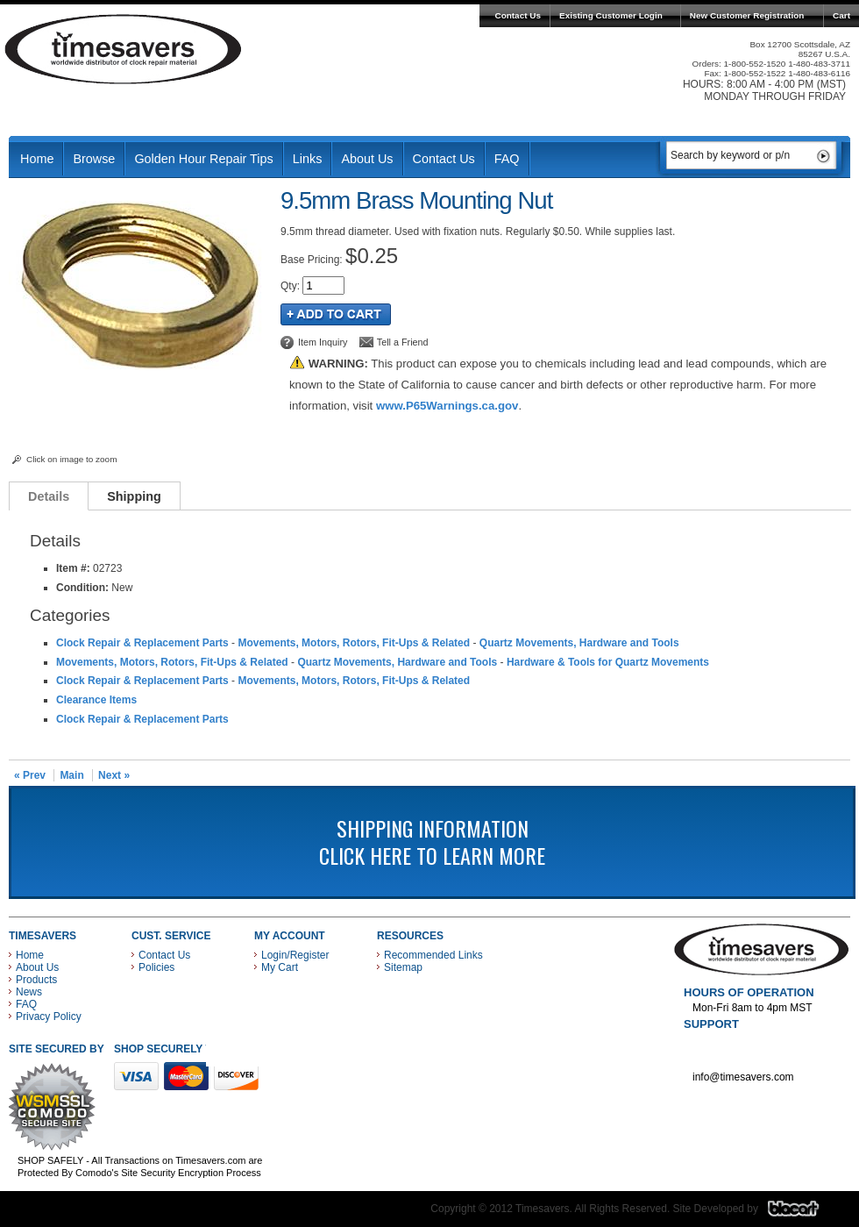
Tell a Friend (403, 342)
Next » (114, 775)
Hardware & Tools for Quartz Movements (608, 662)
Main (71, 775)
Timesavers (123, 49)
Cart (841, 15)
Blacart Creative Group (804, 1213)
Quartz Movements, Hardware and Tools (579, 643)
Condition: (82, 587)
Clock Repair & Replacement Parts (142, 643)
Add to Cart (335, 314)
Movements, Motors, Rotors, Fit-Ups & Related (354, 643)
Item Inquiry (322, 342)
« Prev (30, 775)
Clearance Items (96, 700)
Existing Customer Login (611, 15)
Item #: (74, 568)
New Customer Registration (747, 15)
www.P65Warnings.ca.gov (447, 405)
